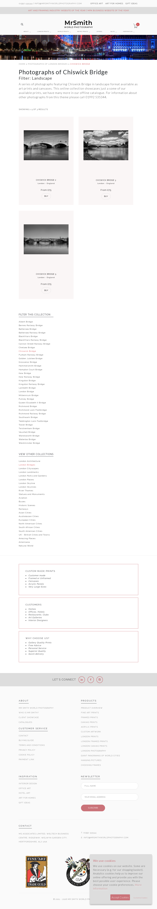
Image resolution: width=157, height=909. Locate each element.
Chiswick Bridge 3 (106, 180)
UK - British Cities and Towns (34, 535)
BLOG (113, 31)
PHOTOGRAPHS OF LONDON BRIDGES (48, 64)
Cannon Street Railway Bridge (34, 344)
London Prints (89, 737)
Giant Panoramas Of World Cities (100, 756)
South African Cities (29, 527)
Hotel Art (24, 793)
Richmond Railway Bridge (32, 413)
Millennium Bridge (29, 395)
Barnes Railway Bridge (31, 325)
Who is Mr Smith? (29, 713)
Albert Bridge (26, 322)
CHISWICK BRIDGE (80, 64)
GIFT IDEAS (131, 3)
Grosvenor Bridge (28, 362)
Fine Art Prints (90, 713)
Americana (24, 542)
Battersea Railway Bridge (32, 333)
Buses (22, 501)
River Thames (26, 490)
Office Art (25, 788)
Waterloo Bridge (27, 439)
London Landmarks (29, 472)
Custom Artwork (91, 732)
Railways (23, 509)
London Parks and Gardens (33, 476)
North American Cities (30, 523)
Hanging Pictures (91, 760)
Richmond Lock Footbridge (33, 410)
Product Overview (92, 708)
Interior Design (28, 784)
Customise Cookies (141, 898)
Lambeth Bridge (27, 388)
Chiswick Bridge (27, 351)
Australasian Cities (29, 516)
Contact (23, 736)
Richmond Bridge (28, 406)
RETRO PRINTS (82, 31)
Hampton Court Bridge (30, 369)
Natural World (26, 546)
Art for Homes (27, 798)
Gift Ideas (24, 803)
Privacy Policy (27, 750)
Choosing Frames (91, 765)
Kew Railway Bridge (29, 377)
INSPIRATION (127, 31)
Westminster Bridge (29, 443)
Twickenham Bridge (29, 428)
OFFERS (99, 31)
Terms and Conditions (32, 745)
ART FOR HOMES (114, 3)
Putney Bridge (26, 399)
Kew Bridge (25, 373)
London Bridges (27, 465)
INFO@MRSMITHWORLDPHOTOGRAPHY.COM (106, 838)
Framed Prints (89, 717)
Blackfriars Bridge (28, 336)
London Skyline (27, 483)
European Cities (27, 520)
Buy (46, 196)
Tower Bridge (26, 425)
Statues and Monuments (32, 494)
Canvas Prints (89, 722)
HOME (22, 64)
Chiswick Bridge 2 (46, 180)
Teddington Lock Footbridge (33, 421)
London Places (26, 479)
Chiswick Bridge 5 (46, 274)
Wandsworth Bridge (29, 436)
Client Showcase (29, 717)
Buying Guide (26, 740)
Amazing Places (27, 538)
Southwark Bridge (28, 417)
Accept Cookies (120, 897)
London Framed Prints (94, 741)
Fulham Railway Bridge (31, 355)
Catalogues (25, 722)
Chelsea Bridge (27, 347)
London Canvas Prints (94, 746)
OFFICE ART (96, 3)
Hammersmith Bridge (30, 366)
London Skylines (27, 487)
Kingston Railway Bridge (32, 384)
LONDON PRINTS (43, 31)
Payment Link (26, 759)
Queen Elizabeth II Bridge (32, 402)
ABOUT (26, 31)
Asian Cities (25, 512)
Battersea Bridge (28, 329)
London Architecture (29, 461)
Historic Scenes (27, 505)
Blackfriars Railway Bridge (33, 340)
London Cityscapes (29, 468)
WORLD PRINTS (63, 31)
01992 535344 (26, 3)
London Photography (93, 751)
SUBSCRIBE (93, 808)
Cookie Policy (27, 755)
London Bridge (26, 391)
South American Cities (30, 531)
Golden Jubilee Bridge (30, 358)
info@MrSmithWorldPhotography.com (58, 3)
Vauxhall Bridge (27, 432)
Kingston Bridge (27, 380)
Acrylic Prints (89, 727)
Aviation (23, 498)
